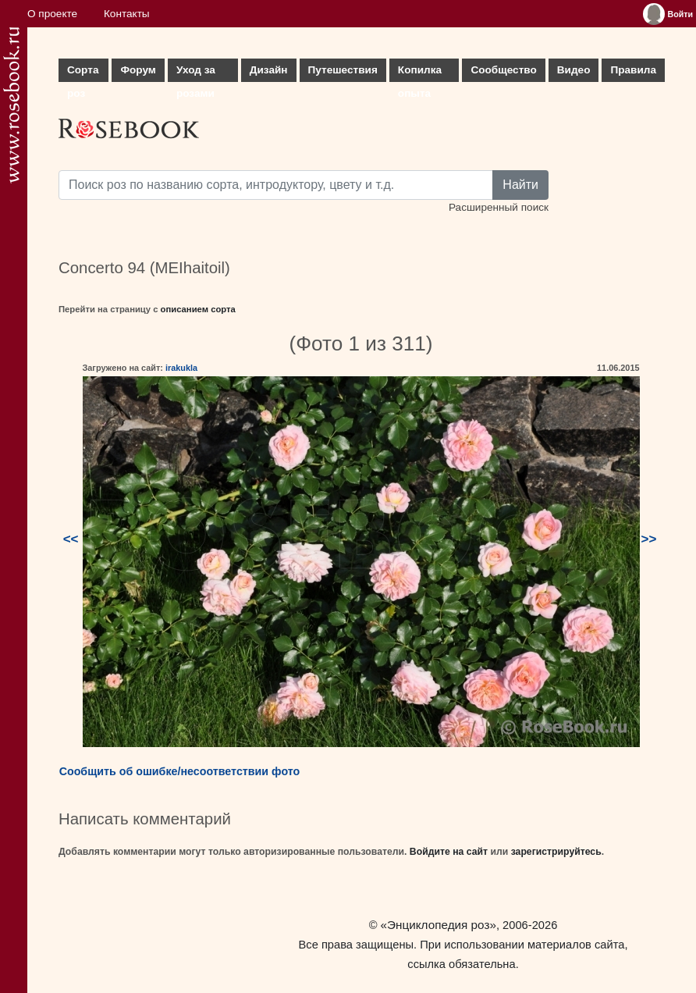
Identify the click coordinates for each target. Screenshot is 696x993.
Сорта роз (82, 73)
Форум (137, 70)
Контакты (127, 14)
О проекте (52, 14)
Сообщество (503, 70)
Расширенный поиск (499, 207)
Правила (633, 70)
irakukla (181, 367)
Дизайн (269, 70)
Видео (574, 70)
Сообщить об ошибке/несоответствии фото (179, 771)
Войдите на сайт (449, 851)
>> (649, 539)
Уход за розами (195, 73)
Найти (520, 184)
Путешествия (343, 70)
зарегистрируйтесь (556, 851)
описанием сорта (198, 309)
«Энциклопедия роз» (438, 924)
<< (71, 539)
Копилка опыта (420, 73)
